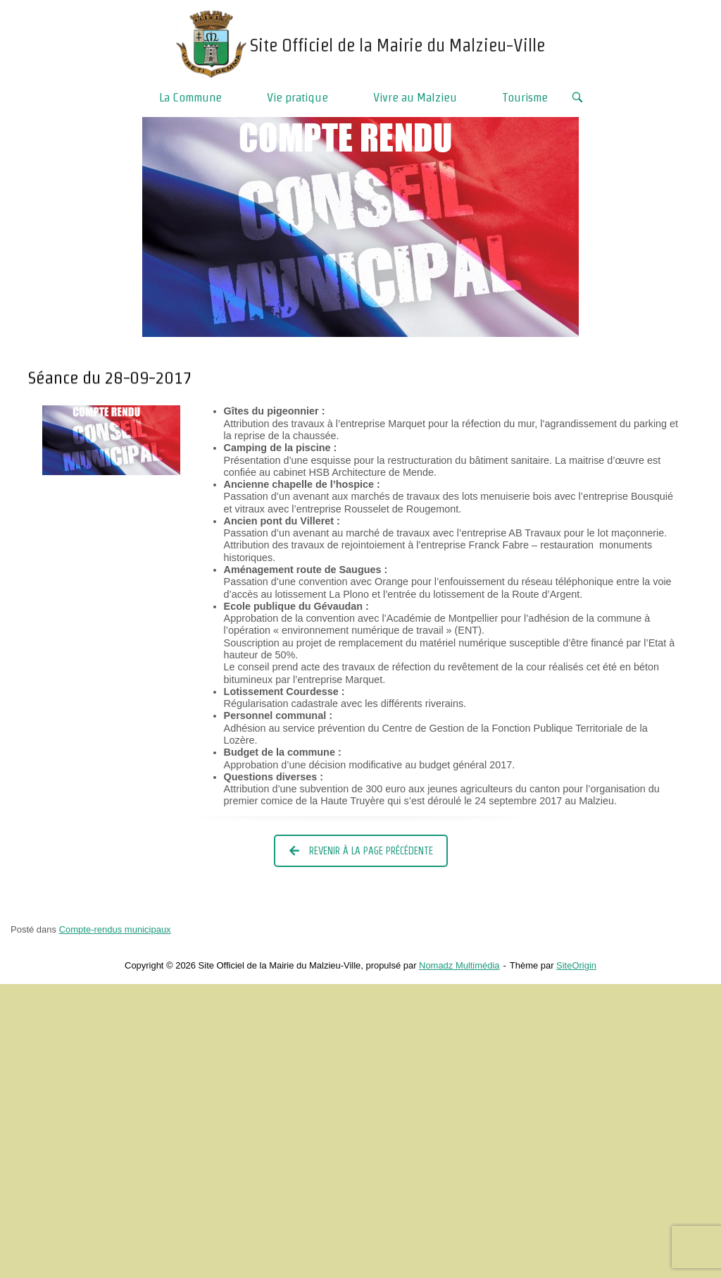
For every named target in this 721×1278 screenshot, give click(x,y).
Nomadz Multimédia (459, 965)
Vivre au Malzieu (415, 97)
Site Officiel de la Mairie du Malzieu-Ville (397, 45)
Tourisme (525, 97)
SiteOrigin (576, 965)
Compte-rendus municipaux (115, 929)
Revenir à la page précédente (361, 850)
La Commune (190, 97)
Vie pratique (297, 97)
